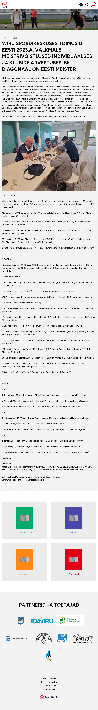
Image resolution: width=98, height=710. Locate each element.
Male (15, 38)
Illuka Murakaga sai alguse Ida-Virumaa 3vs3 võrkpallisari (35, 477)
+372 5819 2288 (49, 686)
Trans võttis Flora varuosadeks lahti (27, 480)
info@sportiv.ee (49, 689)
